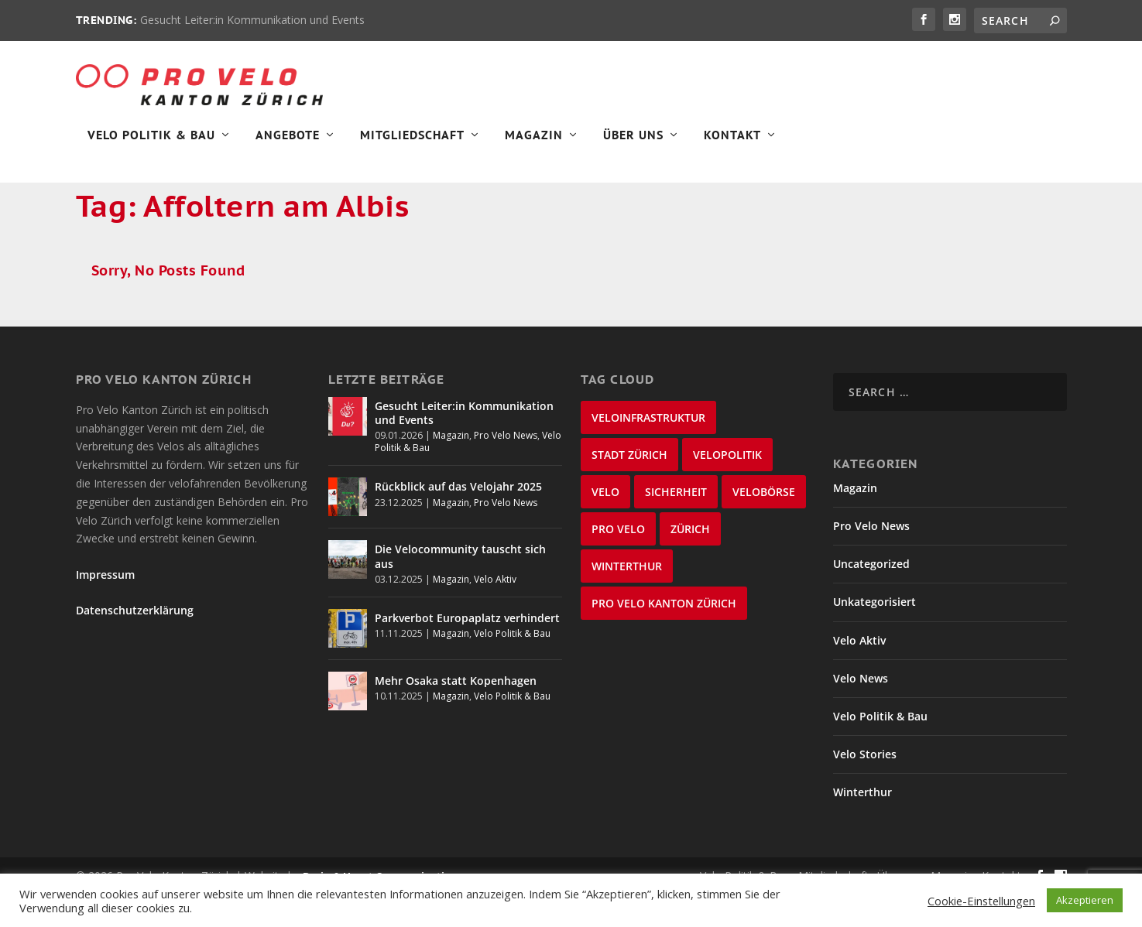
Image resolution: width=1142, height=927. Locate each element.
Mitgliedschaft (412, 144)
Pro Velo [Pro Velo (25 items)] (618, 562)
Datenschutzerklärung (135, 643)
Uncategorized (871, 597)
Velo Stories (865, 788)
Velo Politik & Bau (151, 144)
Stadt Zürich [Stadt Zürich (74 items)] (629, 488)
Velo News (860, 711)
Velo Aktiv (495, 612)
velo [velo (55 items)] (605, 525)
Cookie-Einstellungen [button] (981, 901)
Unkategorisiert (874, 635)
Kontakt (732, 144)
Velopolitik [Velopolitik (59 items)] (727, 488)
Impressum (105, 607)
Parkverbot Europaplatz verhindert (467, 652)
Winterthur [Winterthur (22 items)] (627, 599)
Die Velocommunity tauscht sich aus (460, 590)
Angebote (287, 144)
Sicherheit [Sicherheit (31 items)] (676, 525)
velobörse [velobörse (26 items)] (763, 525)
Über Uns (633, 144)
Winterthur (862, 826)
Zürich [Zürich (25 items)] (690, 562)
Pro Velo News (505, 469)
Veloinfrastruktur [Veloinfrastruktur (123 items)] (648, 450)
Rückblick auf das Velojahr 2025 (458, 520)
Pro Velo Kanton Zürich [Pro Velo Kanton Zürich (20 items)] (664, 636)
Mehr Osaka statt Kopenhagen (456, 714)
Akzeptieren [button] (1084, 900)
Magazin (534, 144)
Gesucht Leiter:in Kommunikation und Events (252, 19)
